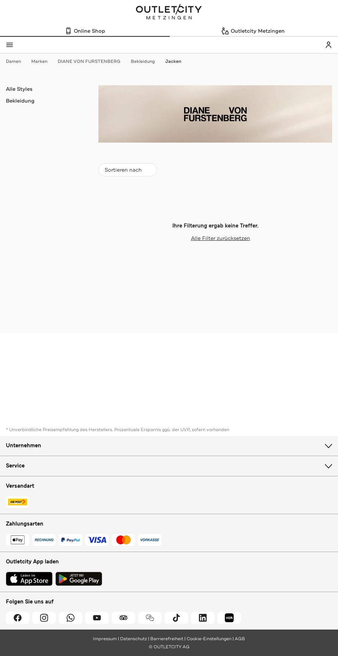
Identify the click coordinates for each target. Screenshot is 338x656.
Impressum (105, 639)
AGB (240, 639)
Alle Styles (19, 89)
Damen (17, 61)
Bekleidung (146, 61)
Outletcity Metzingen (169, 12)
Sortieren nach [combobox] (127, 171)
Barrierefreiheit (166, 639)
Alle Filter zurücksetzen (215, 238)
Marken (43, 61)
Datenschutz (133, 639)
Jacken (173, 61)
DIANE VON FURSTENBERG (93, 61)
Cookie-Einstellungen (209, 639)
